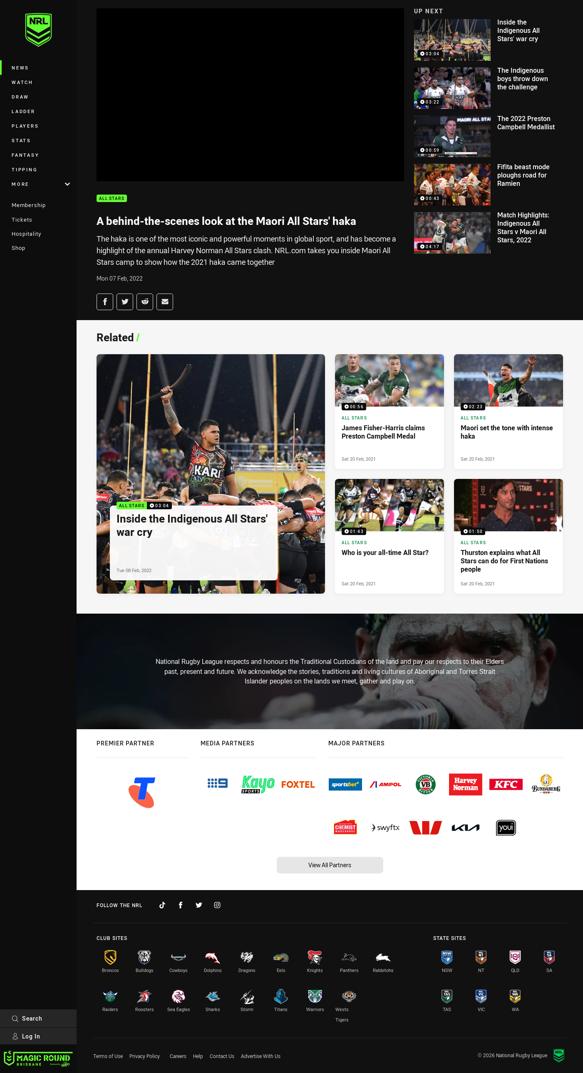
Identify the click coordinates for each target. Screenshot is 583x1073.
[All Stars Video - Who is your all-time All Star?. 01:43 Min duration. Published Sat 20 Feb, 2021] (389, 536)
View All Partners (329, 865)
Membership (29, 205)
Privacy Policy (144, 1056)
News (20, 67)
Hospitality (26, 233)
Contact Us (222, 1056)
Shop (18, 248)
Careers (178, 1056)
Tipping (24, 169)
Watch (22, 82)
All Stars (111, 198)
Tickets (22, 219)
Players (25, 126)
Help (198, 1056)
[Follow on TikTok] (162, 905)
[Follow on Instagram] (217, 905)
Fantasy (25, 155)
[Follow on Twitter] (199, 905)
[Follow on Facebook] (180, 905)
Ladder (23, 111)
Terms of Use (108, 1056)
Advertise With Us (260, 1056)
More (41, 184)
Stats (21, 140)
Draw (20, 97)
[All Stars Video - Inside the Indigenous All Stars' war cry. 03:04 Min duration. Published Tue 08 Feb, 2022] (211, 474)
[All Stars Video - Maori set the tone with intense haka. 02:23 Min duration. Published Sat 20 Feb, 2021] (508, 411)
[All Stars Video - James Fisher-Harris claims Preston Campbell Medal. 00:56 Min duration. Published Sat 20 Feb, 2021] (389, 411)
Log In (26, 1036)
